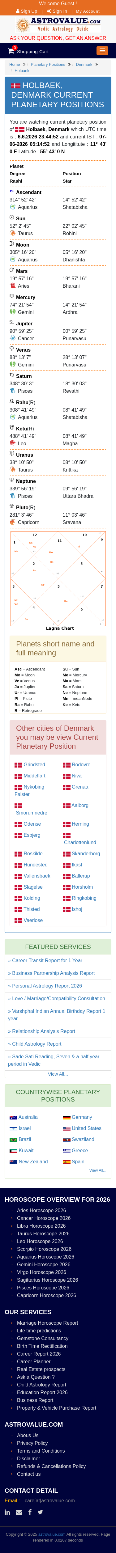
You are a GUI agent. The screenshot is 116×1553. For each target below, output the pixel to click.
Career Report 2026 (39, 1353)
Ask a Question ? (36, 1377)
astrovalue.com (52, 1534)
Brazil (24, 1139)
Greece (79, 1150)
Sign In (60, 11)
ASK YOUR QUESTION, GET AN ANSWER (58, 38)
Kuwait (25, 1150)
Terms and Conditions (41, 1451)
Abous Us (27, 1435)
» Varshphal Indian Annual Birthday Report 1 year (56, 1015)
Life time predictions (39, 1330)
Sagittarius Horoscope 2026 (47, 1280)
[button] (102, 50)
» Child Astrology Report (35, 1044)
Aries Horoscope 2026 (41, 1210)
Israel (24, 1128)
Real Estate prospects (41, 1369)
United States (86, 1128)
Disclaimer (28, 1458)
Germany (81, 1117)
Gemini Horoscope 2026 (44, 1264)
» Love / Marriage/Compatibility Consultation (56, 998)
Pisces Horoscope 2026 (43, 1287)
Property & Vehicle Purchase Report (56, 1408)
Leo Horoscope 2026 (40, 1241)
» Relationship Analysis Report (41, 1031)
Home (14, 64)
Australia (27, 1117)
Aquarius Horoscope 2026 (45, 1256)
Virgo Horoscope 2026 (41, 1272)
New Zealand (32, 1161)
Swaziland (82, 1139)
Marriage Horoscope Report (47, 1323)
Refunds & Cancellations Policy (51, 1466)
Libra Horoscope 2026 (41, 1226)
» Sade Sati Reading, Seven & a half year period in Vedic (53, 1060)
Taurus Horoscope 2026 (43, 1233)
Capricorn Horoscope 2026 (46, 1295)
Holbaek (22, 70)
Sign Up (29, 11)
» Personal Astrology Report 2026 (45, 985)
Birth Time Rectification (42, 1346)
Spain (77, 1161)
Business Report (35, 1400)
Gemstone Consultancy (42, 1338)
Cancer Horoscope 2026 (44, 1218)
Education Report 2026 (42, 1392)
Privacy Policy (32, 1443)
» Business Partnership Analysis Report (51, 973)
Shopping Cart (33, 51)
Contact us (29, 1474)
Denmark (84, 64)
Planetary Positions (48, 64)
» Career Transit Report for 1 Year (45, 960)
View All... (58, 1074)
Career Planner (34, 1361)
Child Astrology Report (41, 1384)
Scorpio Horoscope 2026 (44, 1249)
